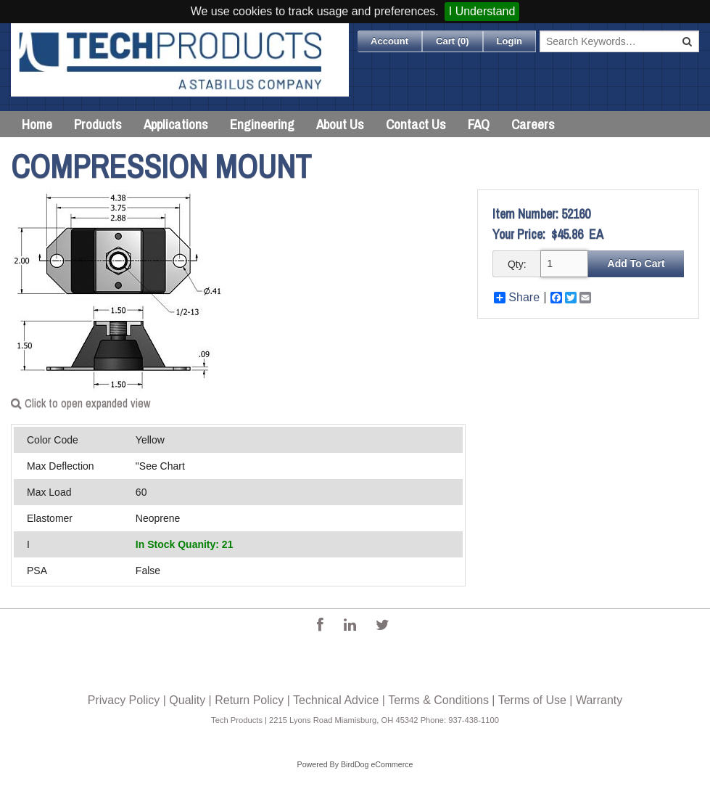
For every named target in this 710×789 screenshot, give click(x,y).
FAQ (479, 124)
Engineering (262, 124)
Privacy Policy (124, 700)
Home (37, 124)
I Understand (482, 11)
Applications (176, 124)
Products (98, 124)
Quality (187, 700)
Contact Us (416, 124)
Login (509, 41)
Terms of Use (532, 700)
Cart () (452, 41)
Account (389, 41)
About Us (340, 124)
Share (517, 297)
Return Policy (249, 700)
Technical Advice (336, 700)
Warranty (599, 700)
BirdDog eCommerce (377, 764)
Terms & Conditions (438, 700)
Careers (533, 124)
